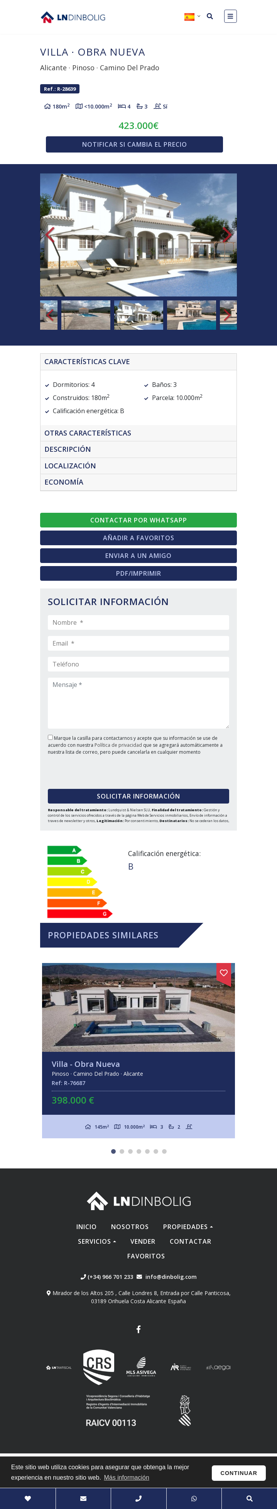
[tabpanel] (138, 1051)
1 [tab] (113, 1151)
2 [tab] (122, 1151)
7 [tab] (164, 1151)
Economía (63, 482)
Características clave (87, 361)
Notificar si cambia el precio (134, 144)
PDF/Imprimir (138, 573)
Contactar (190, 1241)
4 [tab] (139, 1151)
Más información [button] (126, 1477)
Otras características (87, 432)
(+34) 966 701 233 (107, 1276)
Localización (70, 465)
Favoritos (146, 1256)
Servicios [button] (94, 1241)
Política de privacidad (119, 745)
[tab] (138, 362)
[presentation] (95, 769)
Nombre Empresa (73, 17)
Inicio (86, 1226)
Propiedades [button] (185, 1226)
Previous (49, 235)
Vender (142, 1241)
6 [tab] (156, 1151)
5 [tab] (147, 1151)
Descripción (67, 449)
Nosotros (130, 1226)
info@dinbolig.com (171, 1276)
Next (227, 235)
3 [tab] (130, 1151)
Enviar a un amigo (138, 555)
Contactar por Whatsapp (138, 520)
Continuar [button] (239, 1473)
